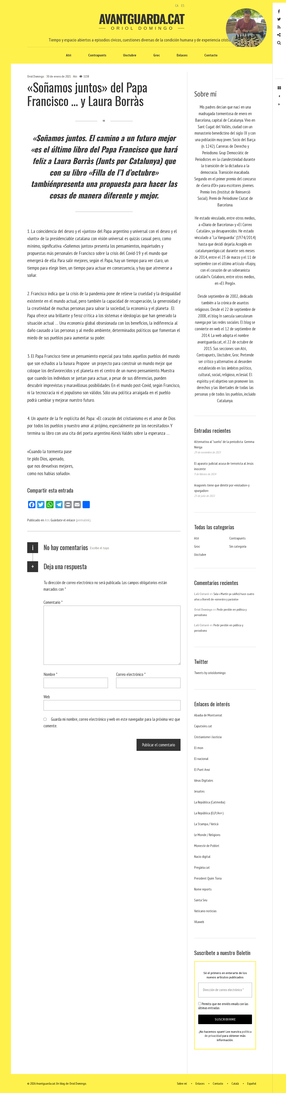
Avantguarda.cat (141, 19)
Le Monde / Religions (207, 834)
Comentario (53, 602)
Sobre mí (182, 1083)
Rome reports (203, 889)
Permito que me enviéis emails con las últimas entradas (223, 1006)
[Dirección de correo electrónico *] (225, 990)
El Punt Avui (202, 769)
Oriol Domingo (35, 76)
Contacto (211, 55)
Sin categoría (237, 546)
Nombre (50, 674)
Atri (68, 55)
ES (182, 5)
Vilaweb (199, 921)
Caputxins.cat (203, 726)
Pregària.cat (202, 867)
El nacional (201, 758)
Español (251, 1083)
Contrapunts (97, 55)
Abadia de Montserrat (208, 715)
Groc (156, 55)
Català (235, 1083)
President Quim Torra (208, 878)
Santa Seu (200, 900)
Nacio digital (202, 856)
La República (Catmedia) (209, 802)
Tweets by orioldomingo (210, 672)
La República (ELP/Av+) (209, 813)
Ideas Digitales (203, 780)
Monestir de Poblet (206, 845)
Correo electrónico (131, 674)
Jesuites (199, 791)
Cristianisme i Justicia (208, 737)
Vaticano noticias (205, 911)
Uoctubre (129, 55)
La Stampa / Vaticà (206, 824)
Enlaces (182, 55)
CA (176, 5)
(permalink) (83, 520)
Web (47, 696)
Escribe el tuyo (99, 548)
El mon (198, 747)
